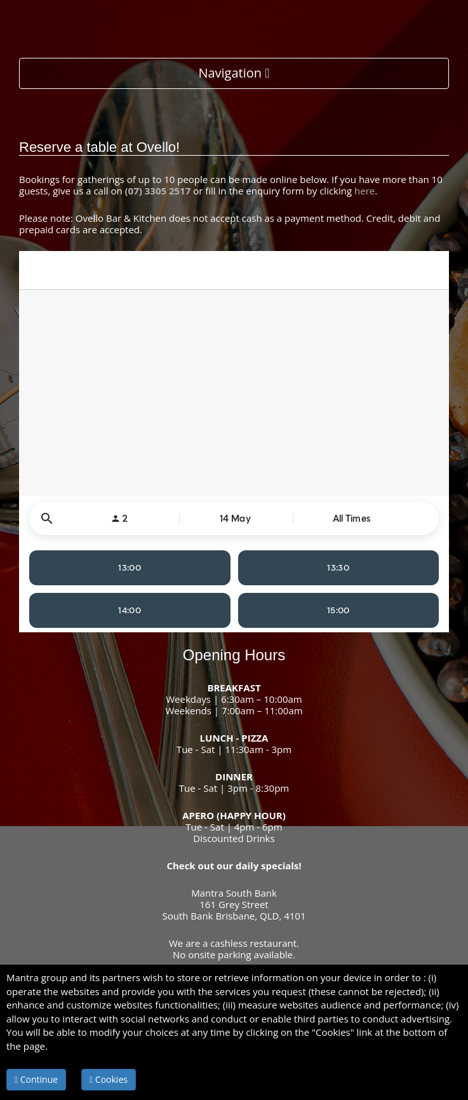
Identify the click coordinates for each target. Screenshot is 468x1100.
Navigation (233, 72)
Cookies (109, 1079)
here (364, 190)
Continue (36, 1079)
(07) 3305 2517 (158, 190)
